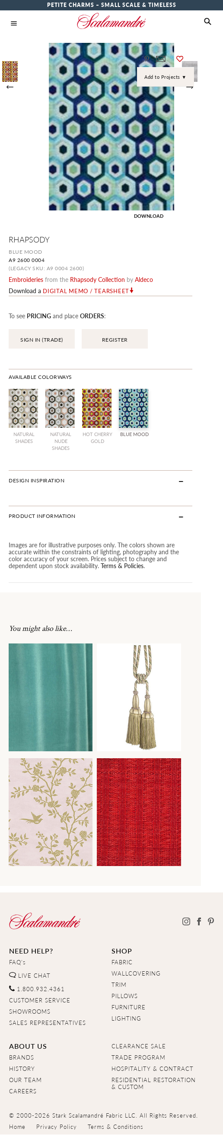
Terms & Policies (30, 565)
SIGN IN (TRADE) (41, 339)
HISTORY (22, 1069)
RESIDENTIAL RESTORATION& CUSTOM (154, 1083)
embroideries (26, 279)
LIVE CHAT (30, 975)
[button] (207, 22)
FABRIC (122, 962)
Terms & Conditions (115, 1127)
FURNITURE (129, 1007)
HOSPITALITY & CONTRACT (153, 1069)
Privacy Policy (56, 1127)
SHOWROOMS (30, 1011)
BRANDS (21, 1057)
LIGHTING (126, 1018)
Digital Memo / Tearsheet (86, 291)
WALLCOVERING (136, 973)
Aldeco (144, 279)
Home (17, 1127)
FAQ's (17, 962)
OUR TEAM (25, 1080)
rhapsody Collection (97, 279)
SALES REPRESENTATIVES (47, 1023)
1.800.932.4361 (37, 989)
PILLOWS (125, 996)
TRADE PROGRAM (139, 1057)
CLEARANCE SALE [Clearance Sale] (139, 1046)
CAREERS (23, 1091)
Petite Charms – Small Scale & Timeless (111, 5)
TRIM (119, 985)
